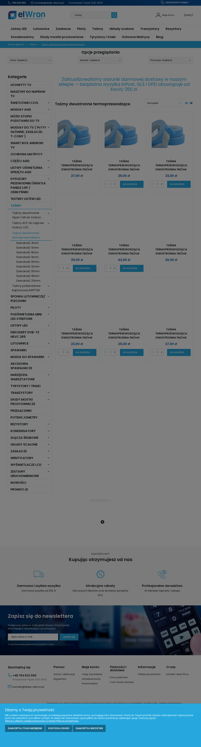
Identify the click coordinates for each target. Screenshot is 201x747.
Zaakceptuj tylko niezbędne (25, 728)
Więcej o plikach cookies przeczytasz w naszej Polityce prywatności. (42, 720)
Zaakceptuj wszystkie (89, 728)
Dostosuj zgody (58, 728)
